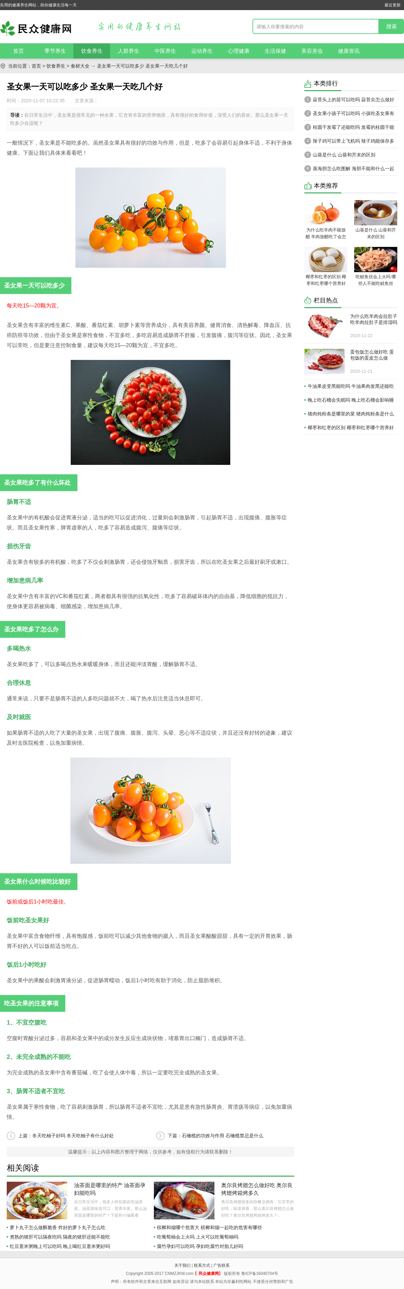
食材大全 (80, 66)
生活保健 (275, 51)
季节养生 (55, 51)
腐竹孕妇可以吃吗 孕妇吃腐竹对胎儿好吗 (200, 1246)
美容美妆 (312, 51)
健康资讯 (349, 51)
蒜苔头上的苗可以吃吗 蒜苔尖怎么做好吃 (349, 101)
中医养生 (165, 51)
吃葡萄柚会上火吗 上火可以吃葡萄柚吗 (197, 1237)
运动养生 (202, 51)
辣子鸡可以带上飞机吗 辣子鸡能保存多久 (349, 143)
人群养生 (128, 51)
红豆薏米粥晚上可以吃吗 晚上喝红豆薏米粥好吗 (60, 1246)
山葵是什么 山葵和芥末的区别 (339, 154)
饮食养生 (92, 51)
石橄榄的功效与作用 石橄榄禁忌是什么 (222, 1135)
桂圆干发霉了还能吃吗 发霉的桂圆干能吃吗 (349, 129)
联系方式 (202, 1265)
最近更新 (392, 5)
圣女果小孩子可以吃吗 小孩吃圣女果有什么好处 (349, 115)
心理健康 (238, 51)
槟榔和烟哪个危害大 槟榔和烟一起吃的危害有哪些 (209, 1227)
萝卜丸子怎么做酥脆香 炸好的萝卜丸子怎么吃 (57, 1227)
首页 (18, 51)
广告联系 (221, 1265)
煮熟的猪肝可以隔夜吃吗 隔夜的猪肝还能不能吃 (60, 1237)
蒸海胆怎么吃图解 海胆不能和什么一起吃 (349, 170)
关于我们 (182, 1265)
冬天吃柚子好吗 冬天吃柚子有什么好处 (73, 1135)
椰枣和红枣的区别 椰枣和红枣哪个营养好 (351, 427)
